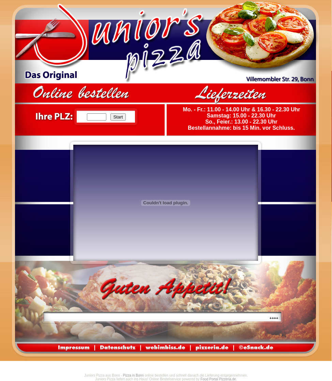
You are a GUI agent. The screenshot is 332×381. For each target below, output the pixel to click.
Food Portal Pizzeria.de (218, 379)
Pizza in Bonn (133, 375)
